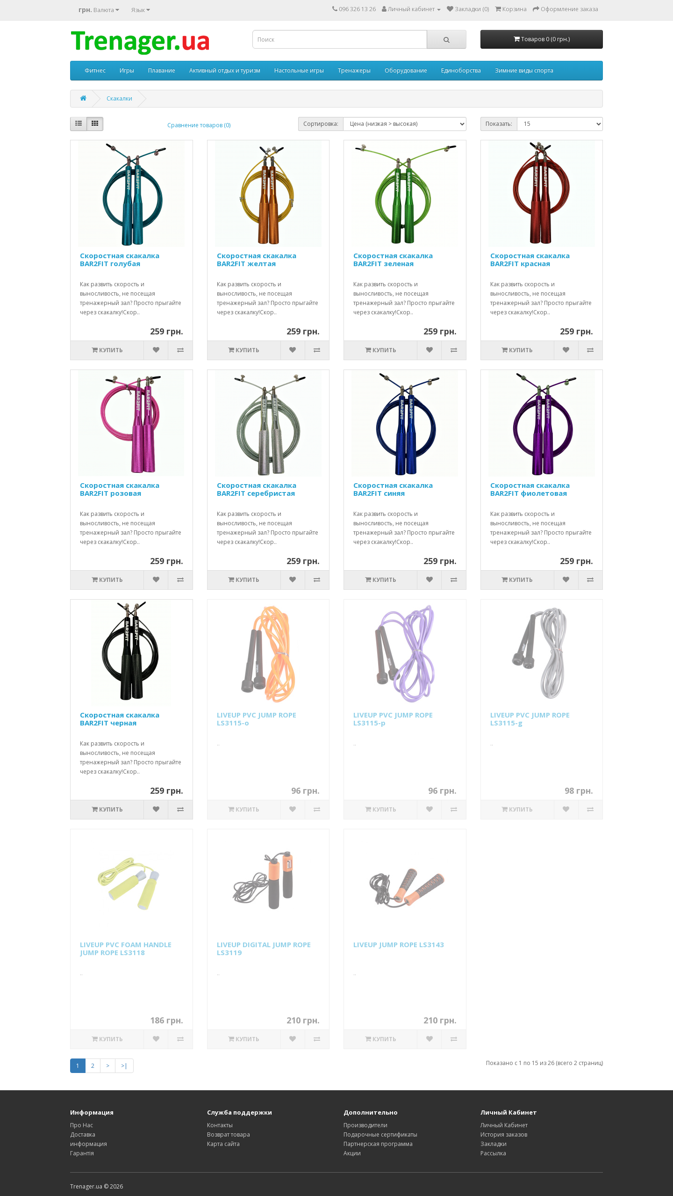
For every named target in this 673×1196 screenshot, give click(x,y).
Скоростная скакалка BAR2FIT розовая (119, 489)
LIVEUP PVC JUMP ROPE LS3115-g (530, 718)
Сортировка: (320, 124)
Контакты (220, 1125)
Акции (352, 1153)
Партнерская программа (378, 1144)
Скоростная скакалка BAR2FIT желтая (256, 259)
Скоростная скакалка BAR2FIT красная (530, 259)
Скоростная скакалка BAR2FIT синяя (393, 489)
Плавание (161, 70)
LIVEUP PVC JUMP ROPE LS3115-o (256, 718)
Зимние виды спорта (524, 70)
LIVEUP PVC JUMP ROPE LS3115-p (393, 718)
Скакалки (119, 98)
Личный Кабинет (504, 1125)
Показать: (499, 124)
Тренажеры (354, 70)
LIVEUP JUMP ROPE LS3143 (398, 944)
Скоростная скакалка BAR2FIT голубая (119, 259)
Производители (365, 1125)
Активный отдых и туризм (224, 70)
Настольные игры (299, 70)
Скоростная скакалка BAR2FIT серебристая (256, 489)
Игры (127, 70)
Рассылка (493, 1153)
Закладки (493, 1144)
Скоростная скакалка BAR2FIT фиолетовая (530, 489)
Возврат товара (228, 1134)
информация (88, 1144)
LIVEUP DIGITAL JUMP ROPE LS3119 (264, 948)
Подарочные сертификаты (380, 1134)
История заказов (503, 1134)
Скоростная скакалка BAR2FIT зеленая (393, 259)
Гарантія (82, 1153)
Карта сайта (223, 1144)
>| (124, 1066)
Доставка (82, 1134)
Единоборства (461, 70)
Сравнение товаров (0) (198, 125)
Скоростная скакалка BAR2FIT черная (119, 718)
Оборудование (406, 70)
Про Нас (81, 1125)
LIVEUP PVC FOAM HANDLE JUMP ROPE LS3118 (126, 948)
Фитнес (95, 70)
